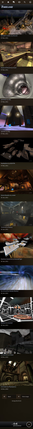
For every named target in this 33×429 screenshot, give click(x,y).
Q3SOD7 (3, 131)
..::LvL (15, 423)
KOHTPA (12, 163)
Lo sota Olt (4, 355)
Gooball (10, 323)
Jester (14, 195)
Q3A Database (17, 425)
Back (9, 396)
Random (3, 323)
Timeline (7, 7)
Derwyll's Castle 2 (6, 36)
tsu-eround (4, 291)
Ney (10, 99)
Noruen (15, 36)
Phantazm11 (12, 387)
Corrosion (4, 387)
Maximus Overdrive (6, 259)
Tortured (3, 227)
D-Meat (11, 355)
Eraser (15, 67)
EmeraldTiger (18, 259)
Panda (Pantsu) (14, 291)
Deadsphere (4, 163)
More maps (25, 396)
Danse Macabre (5, 195)
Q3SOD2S (4, 99)
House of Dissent (6, 67)
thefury (10, 227)
